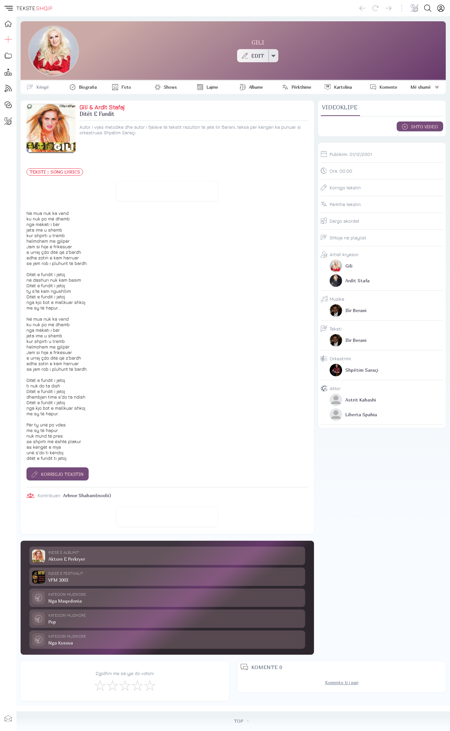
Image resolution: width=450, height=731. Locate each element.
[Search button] (427, 8)
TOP (241, 721)
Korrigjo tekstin (345, 187)
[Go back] (362, 8)
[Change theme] (414, 8)
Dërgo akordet (344, 221)
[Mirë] (124, 685)
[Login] (440, 8)
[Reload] (375, 8)
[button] (8, 8)
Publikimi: (351, 154)
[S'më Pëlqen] (100, 685)
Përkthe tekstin (345, 204)
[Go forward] (388, 8)
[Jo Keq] (112, 685)
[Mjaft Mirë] (137, 685)
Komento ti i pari (341, 682)
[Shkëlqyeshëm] (149, 685)
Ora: (341, 171)
